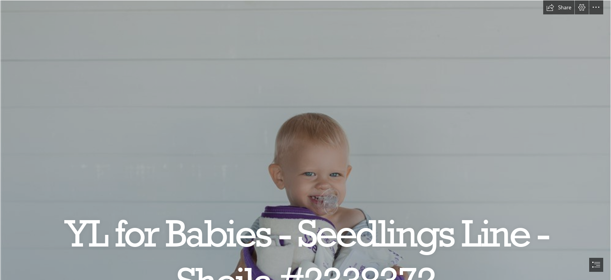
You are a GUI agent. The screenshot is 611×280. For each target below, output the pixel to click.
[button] (558, 7)
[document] (305, 140)
